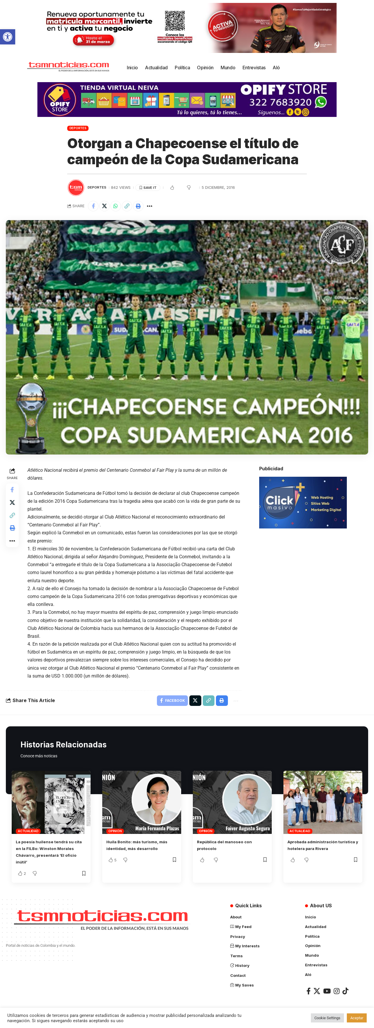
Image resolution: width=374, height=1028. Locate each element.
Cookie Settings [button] (327, 1018)
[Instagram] (336, 992)
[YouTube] (327, 992)
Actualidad (28, 834)
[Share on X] (106, 206)
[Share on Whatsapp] (119, 206)
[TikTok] (345, 992)
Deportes (78, 128)
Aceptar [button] (356, 1018)
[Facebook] (308, 992)
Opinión (115, 834)
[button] (7, 36)
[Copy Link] (131, 206)
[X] (317, 992)
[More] (156, 206)
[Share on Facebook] (94, 206)
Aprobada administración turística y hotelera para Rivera (317, 850)
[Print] (144, 206)
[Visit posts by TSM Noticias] (76, 187)
